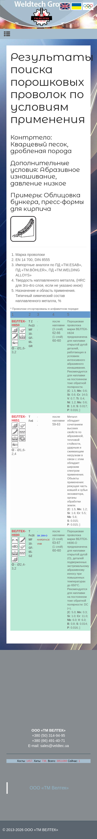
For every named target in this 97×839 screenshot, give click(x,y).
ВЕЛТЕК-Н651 (19, 418)
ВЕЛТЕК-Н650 (19, 323)
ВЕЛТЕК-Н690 (19, 533)
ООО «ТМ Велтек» (49, 787)
